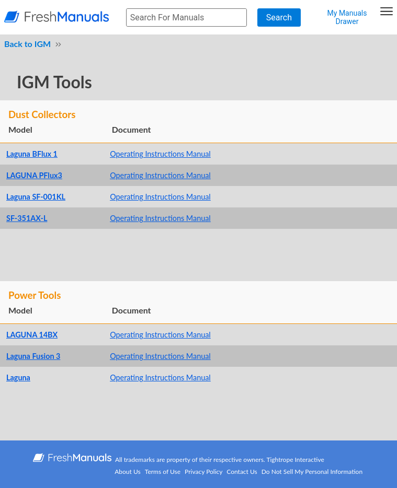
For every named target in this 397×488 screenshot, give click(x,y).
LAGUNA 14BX (32, 334)
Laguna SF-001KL (35, 196)
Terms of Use (162, 471)
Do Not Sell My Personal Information (312, 471)
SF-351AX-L (26, 218)
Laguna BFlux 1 (32, 153)
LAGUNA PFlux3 (34, 175)
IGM (43, 44)
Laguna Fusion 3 (33, 356)
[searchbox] (186, 17)
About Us (127, 471)
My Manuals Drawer (347, 17)
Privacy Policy (203, 471)
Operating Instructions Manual (160, 153)
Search (279, 17)
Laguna (18, 377)
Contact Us (241, 471)
